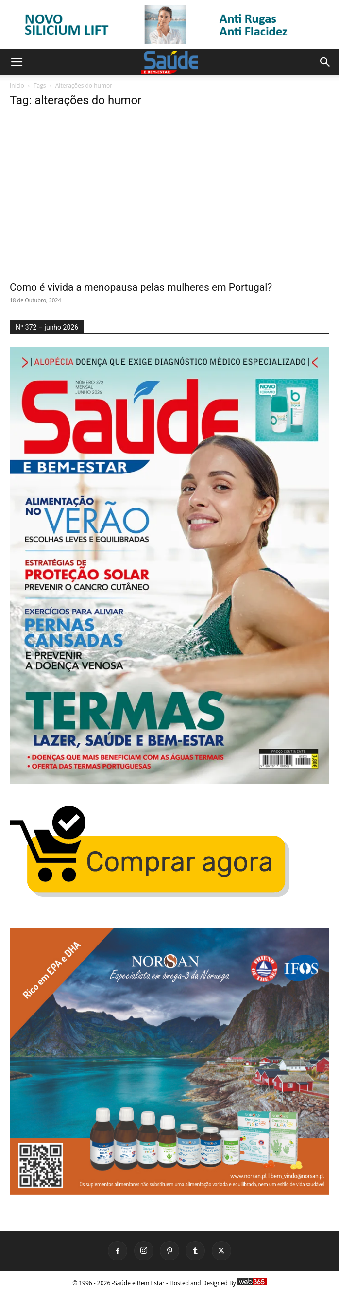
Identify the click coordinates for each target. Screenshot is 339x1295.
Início (17, 85)
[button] (16, 62)
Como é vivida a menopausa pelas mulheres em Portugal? (141, 287)
